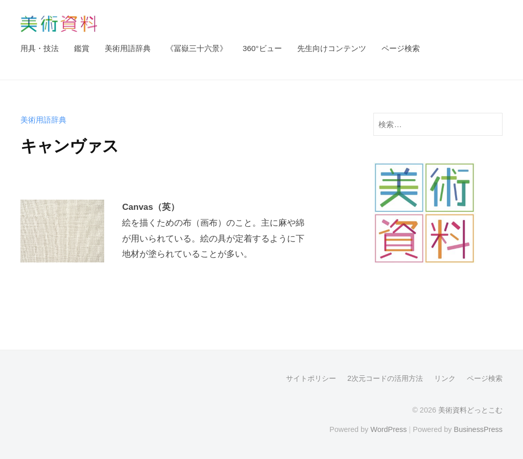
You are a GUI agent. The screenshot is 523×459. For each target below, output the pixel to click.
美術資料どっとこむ (470, 410)
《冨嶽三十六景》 (196, 48)
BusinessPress (478, 429)
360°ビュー (262, 48)
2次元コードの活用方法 (385, 378)
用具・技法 (39, 48)
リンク (445, 378)
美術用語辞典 (128, 48)
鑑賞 (81, 48)
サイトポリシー (311, 378)
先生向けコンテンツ (331, 48)
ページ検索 (401, 48)
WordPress (388, 429)
